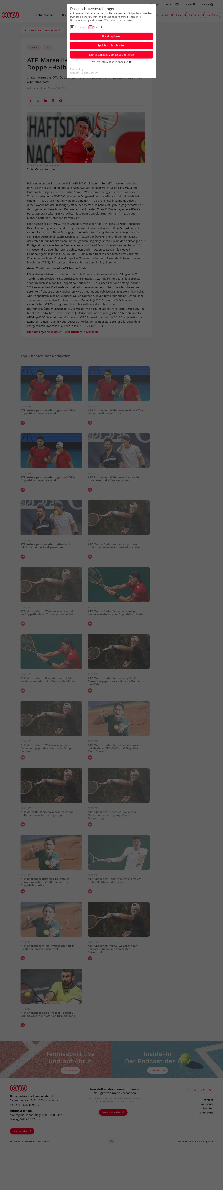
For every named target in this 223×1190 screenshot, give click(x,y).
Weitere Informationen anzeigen (111, 61)
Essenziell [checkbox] (80, 27)
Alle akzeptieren (111, 36)
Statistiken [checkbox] (99, 27)
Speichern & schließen (111, 45)
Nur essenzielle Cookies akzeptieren (111, 55)
